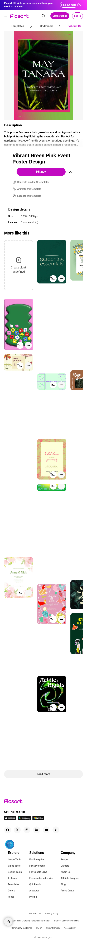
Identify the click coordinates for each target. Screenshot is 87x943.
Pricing (33, 896)
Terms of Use (35, 913)
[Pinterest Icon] (55, 829)
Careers (65, 865)
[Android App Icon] (24, 819)
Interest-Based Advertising (66, 921)
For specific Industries (41, 878)
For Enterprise (37, 859)
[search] (43, 16)
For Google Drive (38, 872)
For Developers (37, 865)
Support (65, 859)
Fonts (11, 896)
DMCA (39, 928)
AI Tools (12, 878)
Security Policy (53, 928)
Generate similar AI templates (33, 182)
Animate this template (29, 189)
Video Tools (14, 865)
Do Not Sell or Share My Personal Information (29, 921)
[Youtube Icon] (46, 829)
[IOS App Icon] (10, 819)
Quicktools (35, 884)
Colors (11, 890)
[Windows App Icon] (38, 819)
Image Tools (14, 859)
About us (65, 872)
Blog (63, 884)
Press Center (68, 890)
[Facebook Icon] (7, 829)
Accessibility (70, 928)
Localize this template (29, 195)
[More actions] (61, 278)
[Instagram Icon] (26, 829)
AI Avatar (34, 890)
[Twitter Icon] (17, 829)
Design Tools (15, 872)
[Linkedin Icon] (36, 829)
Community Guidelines (21, 928)
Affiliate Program (70, 878)
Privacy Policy (51, 913)
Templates (13, 884)
